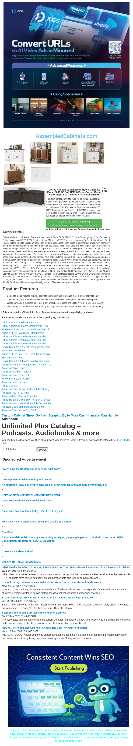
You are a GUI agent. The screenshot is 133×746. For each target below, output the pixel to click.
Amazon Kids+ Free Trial (15, 392)
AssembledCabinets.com (66, 136)
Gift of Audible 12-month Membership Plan (25, 326)
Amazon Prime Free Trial (15, 375)
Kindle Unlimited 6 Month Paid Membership (25, 361)
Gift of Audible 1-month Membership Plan (24, 343)
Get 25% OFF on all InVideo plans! (21, 562)
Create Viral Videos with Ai (17, 551)
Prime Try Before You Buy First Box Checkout (26, 399)
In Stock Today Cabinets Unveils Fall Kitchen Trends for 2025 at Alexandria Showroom (52, 582)
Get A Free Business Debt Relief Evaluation (27, 500)
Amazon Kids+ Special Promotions (20, 396)
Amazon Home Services (15, 382)
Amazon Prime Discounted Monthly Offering (25, 389)
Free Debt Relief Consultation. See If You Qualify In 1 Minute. (37, 521)
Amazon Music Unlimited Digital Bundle (23, 406)
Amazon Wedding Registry (16, 371)
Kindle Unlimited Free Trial (16, 378)
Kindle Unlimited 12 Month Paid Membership (26, 347)
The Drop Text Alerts (13, 357)
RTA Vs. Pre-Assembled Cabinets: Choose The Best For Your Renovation (44, 627)
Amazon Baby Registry (14, 368)
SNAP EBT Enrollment (14, 350)
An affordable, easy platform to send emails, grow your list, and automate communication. (54, 484)
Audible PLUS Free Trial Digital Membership (26, 354)
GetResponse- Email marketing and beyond (27, 479)
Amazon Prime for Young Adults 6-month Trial (26, 364)
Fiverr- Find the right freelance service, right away (31, 469)
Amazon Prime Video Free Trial (19, 410)
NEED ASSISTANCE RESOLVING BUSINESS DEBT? (32, 495)
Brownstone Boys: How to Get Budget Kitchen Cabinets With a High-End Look (47, 597)
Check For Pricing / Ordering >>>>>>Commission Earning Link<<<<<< (74, 223)
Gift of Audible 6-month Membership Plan (24, 340)
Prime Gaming (9, 385)
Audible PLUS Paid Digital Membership (23, 333)
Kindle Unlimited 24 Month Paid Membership (26, 329)
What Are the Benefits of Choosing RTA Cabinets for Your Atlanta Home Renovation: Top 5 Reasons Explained (66, 567)
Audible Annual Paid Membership (20, 322)
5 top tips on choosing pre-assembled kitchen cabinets (34, 612)
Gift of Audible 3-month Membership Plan (24, 336)
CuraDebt (7, 532)
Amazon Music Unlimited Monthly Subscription (27, 403)
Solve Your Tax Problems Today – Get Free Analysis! (32, 511)
